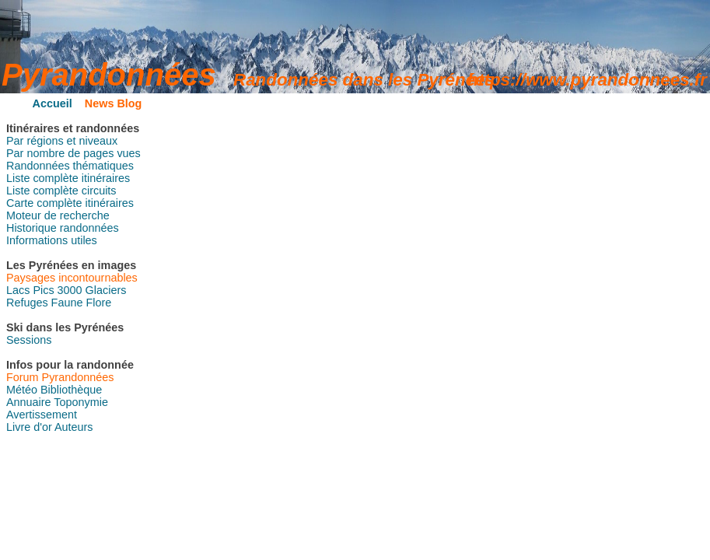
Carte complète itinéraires (70, 203)
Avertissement (41, 414)
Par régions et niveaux (61, 141)
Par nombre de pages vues (73, 153)
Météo (21, 389)
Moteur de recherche (58, 215)
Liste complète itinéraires (68, 178)
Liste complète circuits (61, 190)
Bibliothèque (71, 389)
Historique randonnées (62, 228)
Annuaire (28, 402)
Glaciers (106, 290)
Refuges (27, 302)
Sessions (28, 340)
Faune (67, 302)
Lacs (18, 290)
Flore (98, 302)
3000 (70, 290)
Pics (43, 290)
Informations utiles (51, 240)
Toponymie (81, 402)
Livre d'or (29, 427)
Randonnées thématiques (70, 165)
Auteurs (73, 427)
